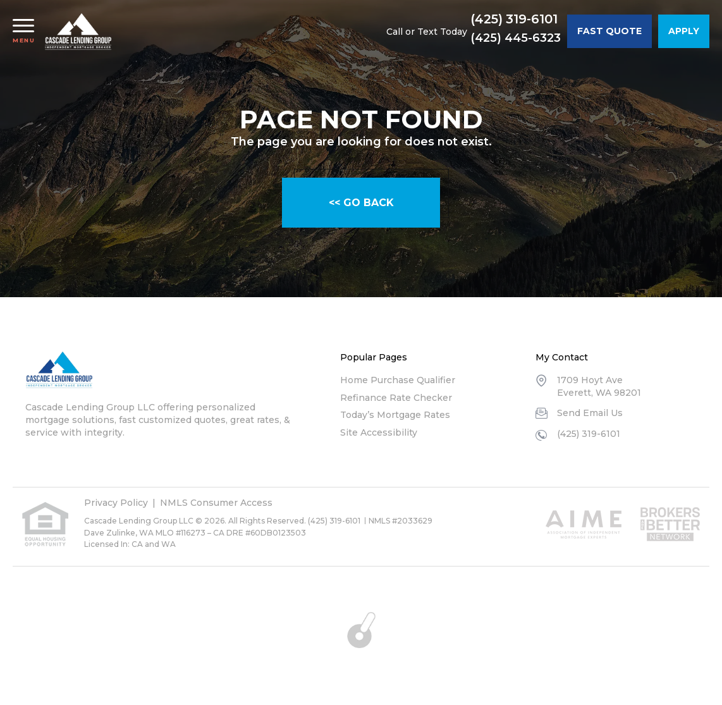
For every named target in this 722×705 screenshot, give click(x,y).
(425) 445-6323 (515, 38)
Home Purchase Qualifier (397, 380)
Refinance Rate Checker (396, 397)
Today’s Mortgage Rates (395, 414)
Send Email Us (590, 413)
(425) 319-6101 (514, 19)
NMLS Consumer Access (216, 502)
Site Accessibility (378, 432)
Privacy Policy (116, 502)
